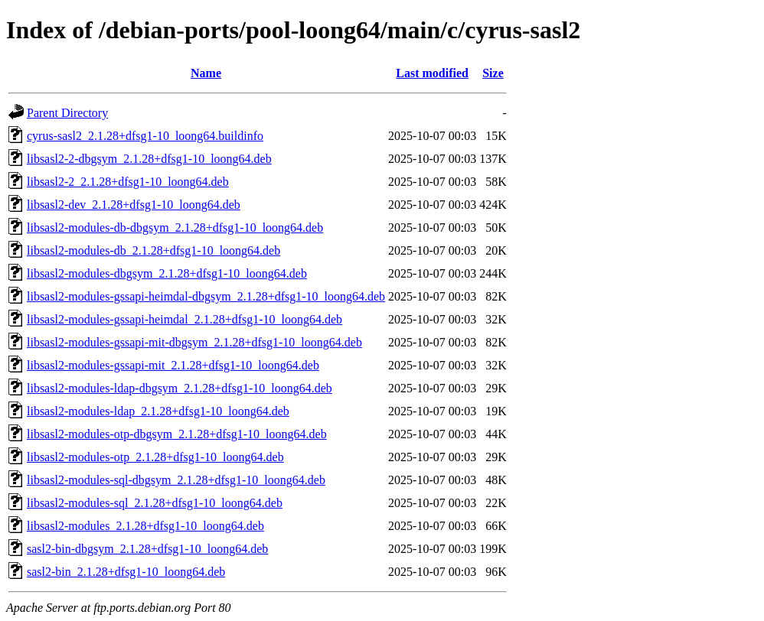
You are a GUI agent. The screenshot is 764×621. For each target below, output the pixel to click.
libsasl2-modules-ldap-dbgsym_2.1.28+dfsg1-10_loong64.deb (179, 388)
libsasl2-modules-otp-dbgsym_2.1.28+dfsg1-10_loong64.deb (177, 434)
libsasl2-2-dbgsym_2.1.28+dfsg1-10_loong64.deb (149, 158)
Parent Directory (67, 112)
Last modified (432, 73)
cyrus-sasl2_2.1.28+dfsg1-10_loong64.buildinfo (145, 135)
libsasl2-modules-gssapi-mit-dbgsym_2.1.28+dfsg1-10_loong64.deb (194, 342)
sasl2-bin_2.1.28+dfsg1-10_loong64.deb (126, 571)
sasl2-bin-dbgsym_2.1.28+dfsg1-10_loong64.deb (147, 548)
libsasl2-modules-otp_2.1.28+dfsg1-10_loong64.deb (155, 456)
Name (206, 73)
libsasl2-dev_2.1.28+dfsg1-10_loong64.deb (133, 204)
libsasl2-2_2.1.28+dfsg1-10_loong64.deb (128, 181)
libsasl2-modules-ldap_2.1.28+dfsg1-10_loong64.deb (158, 411)
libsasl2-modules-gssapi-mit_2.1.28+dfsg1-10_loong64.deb (173, 365)
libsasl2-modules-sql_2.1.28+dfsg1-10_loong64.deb (154, 502)
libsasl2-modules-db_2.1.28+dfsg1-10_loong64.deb (153, 250)
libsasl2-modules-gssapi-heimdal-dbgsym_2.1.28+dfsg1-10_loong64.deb (206, 296)
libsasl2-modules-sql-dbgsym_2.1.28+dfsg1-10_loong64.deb (176, 479)
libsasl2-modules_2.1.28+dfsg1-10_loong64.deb (145, 525)
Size (493, 73)
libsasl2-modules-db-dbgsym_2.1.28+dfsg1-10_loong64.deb (175, 227)
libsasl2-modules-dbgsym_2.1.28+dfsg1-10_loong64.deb (167, 273)
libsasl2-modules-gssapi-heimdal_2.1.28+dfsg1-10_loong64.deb (184, 319)
